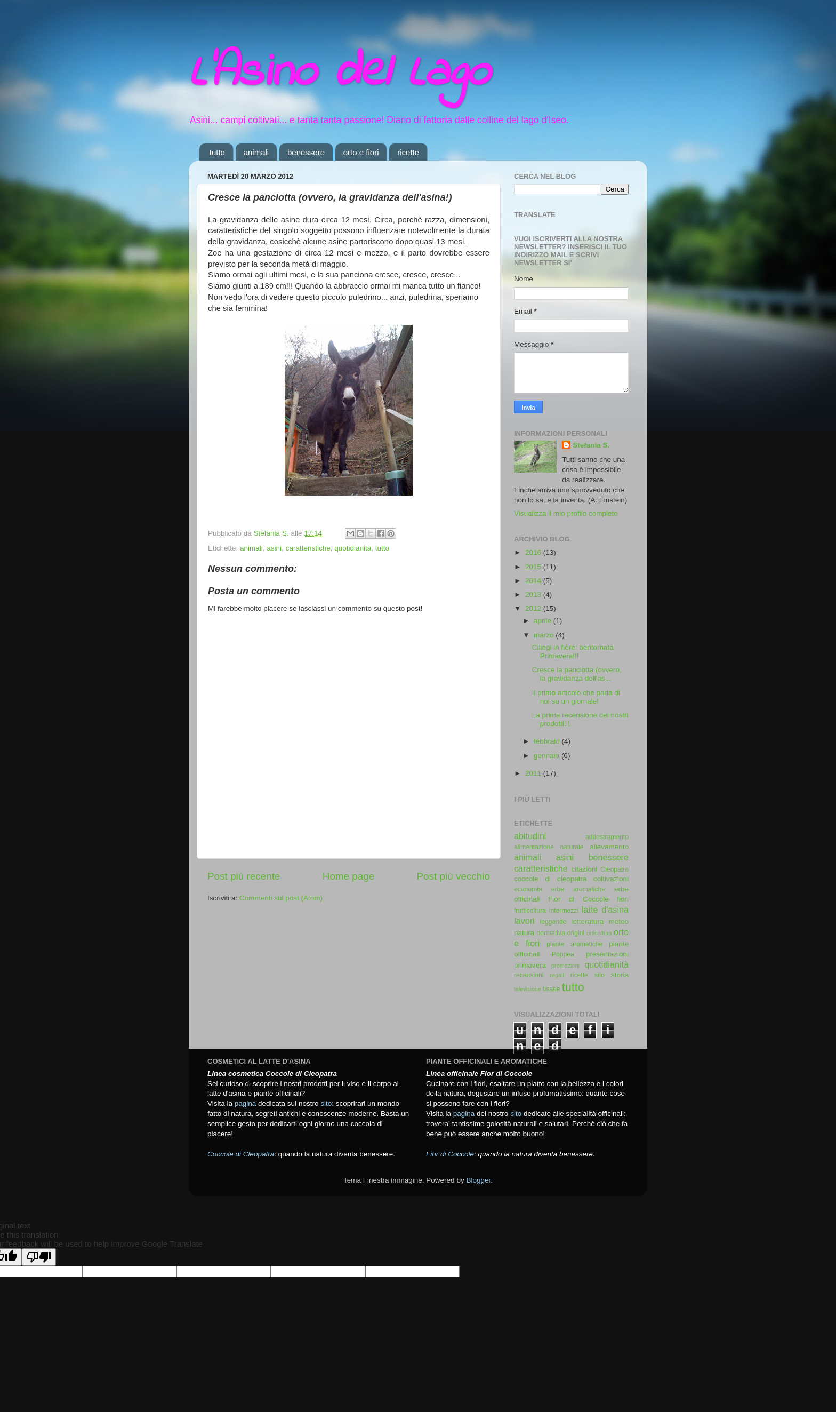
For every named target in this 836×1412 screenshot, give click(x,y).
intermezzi (563, 910)
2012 (534, 608)
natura (524, 933)
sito (599, 975)
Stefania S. (591, 445)
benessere (306, 152)
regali (557, 975)
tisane (551, 989)
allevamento (609, 847)
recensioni (528, 975)
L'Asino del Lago (339, 73)
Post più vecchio (453, 876)
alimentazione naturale (549, 847)
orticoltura (599, 933)
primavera (530, 965)
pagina (245, 1103)
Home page (349, 876)
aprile (543, 621)
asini (274, 548)
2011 (534, 773)
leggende (553, 922)
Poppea (563, 954)
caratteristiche (308, 548)
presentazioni (607, 954)
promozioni (565, 965)
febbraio (548, 741)
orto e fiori (361, 152)
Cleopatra (614, 869)
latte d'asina (605, 909)
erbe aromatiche (578, 889)
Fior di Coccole (578, 899)
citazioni (585, 869)
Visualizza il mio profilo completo (566, 513)
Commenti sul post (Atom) (281, 898)
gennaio (547, 756)
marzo (545, 635)
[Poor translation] (39, 1257)
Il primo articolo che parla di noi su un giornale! (576, 697)
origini (575, 933)
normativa (551, 933)
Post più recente (243, 876)
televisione (527, 989)
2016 (534, 552)
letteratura (587, 922)
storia (620, 975)
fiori (623, 899)
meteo (618, 922)
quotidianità (352, 548)
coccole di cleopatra (550, 879)
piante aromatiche (574, 944)
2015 (534, 567)
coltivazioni (611, 879)
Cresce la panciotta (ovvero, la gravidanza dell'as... (577, 674)
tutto (217, 152)
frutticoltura (530, 910)
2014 (534, 581)
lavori (524, 921)
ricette (408, 152)
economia (528, 889)
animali (256, 152)
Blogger (478, 1180)
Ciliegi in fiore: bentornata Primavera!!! (573, 651)
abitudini (530, 836)
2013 (534, 595)
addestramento (607, 837)
